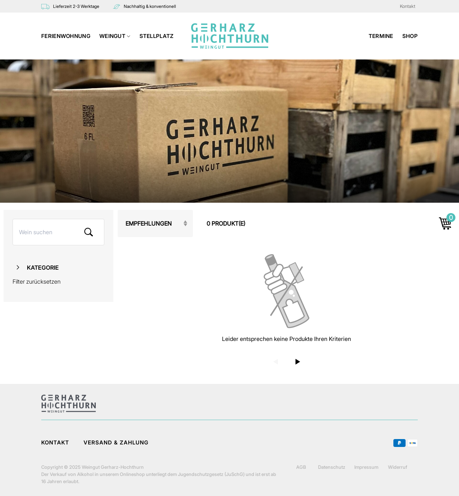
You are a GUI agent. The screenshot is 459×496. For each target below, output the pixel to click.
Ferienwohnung (65, 36)
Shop (410, 36)
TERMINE (381, 36)
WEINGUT (115, 36)
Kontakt (407, 6)
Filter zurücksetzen (37, 281)
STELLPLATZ (156, 36)
